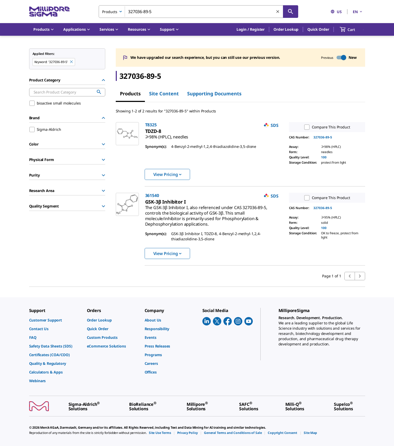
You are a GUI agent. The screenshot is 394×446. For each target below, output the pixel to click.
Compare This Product (326, 127)
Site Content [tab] (164, 93)
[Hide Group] (103, 80)
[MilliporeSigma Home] (49, 12)
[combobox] (198, 11)
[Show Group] (103, 144)
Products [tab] (130, 93)
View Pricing (167, 174)
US (336, 11)
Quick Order (318, 29)
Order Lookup (286, 29)
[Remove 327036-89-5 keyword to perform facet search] (71, 62)
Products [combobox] (109, 11)
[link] (166, 135)
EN (358, 11)
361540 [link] (152, 195)
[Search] (290, 11)
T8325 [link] (151, 125)
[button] (251, 29)
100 (324, 157)
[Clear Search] (278, 11)
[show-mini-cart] (352, 29)
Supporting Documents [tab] (214, 93)
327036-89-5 (322, 137)
